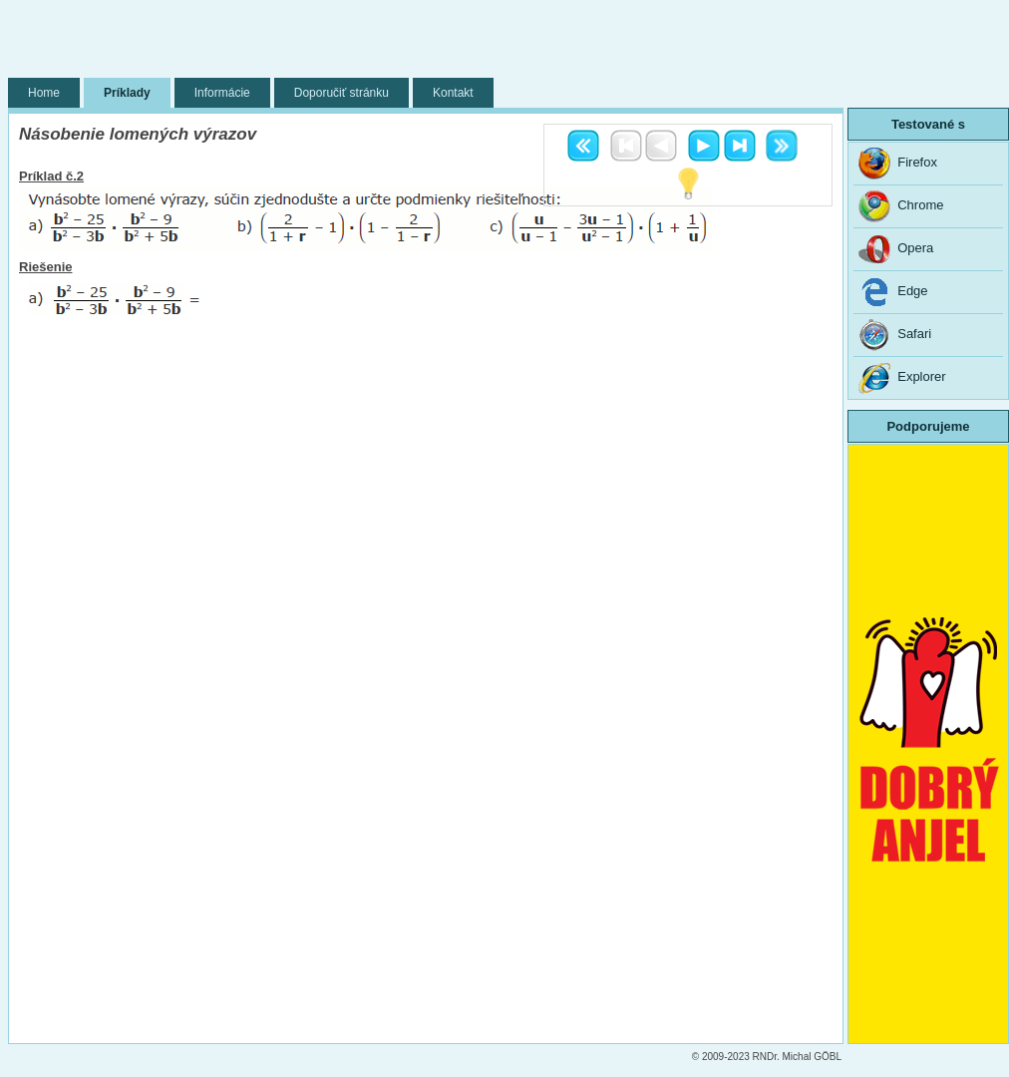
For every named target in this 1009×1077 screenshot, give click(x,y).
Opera (895, 249)
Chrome (900, 206)
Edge (893, 292)
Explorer (902, 378)
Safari (894, 335)
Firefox (897, 164)
